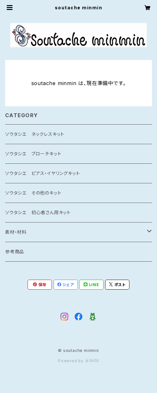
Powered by (78, 360)
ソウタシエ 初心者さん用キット (38, 212)
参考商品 (14, 251)
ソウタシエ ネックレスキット (34, 134)
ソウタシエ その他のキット (33, 193)
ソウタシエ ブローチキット (33, 153)
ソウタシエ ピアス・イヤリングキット (42, 173)
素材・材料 (16, 232)
